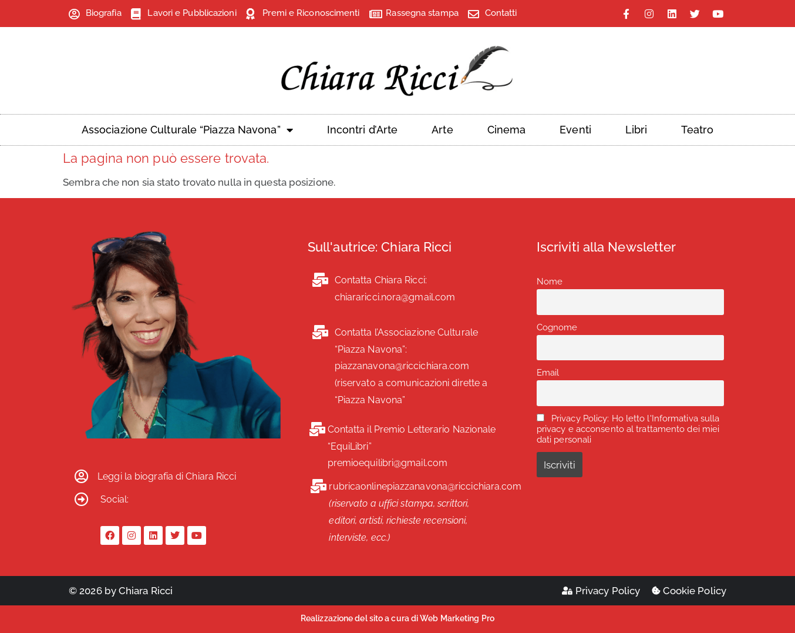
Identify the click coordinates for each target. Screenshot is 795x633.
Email (548, 372)
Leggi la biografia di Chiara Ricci (166, 476)
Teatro (697, 129)
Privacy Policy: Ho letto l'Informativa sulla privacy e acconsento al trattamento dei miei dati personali (628, 429)
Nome (549, 281)
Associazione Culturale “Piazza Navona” (187, 130)
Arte (442, 129)
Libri (636, 129)
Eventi (575, 129)
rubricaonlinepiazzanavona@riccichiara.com (425, 486)
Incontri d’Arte (362, 129)
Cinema (506, 129)
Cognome (557, 327)
